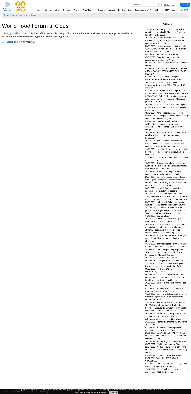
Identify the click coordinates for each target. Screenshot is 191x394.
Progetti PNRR (155, 10)
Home (39, 10)
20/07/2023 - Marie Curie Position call (161, 257)
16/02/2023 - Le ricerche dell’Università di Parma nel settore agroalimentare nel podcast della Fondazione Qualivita (166, 297)
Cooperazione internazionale (109, 10)
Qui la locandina (10, 41)
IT (185, 10)
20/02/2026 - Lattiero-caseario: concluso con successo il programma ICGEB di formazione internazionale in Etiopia (164, 40)
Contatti (180, 10)
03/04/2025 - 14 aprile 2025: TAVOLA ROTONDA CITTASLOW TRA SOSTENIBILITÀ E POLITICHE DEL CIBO (166, 71)
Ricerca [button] (76, 10)
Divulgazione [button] (127, 10)
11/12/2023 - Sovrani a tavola (158, 216)
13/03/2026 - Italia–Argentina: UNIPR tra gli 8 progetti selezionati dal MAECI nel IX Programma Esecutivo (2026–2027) (166, 32)
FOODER (165, 10)
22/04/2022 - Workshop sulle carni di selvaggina (165, 347)
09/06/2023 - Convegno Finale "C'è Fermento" (165, 260)
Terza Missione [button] (88, 10)
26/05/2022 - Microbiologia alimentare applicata (165, 341)
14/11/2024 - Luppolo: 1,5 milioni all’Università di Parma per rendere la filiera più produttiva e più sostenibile (166, 152)
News (173, 10)
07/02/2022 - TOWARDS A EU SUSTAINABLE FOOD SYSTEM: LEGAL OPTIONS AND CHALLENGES (164, 358)
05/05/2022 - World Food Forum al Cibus (162, 344)
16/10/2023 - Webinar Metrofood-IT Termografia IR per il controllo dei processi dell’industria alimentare (166, 238)
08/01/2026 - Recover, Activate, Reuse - (162, 54)
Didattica (66, 10)
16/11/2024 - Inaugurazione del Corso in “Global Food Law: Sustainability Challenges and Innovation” (165, 135)
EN (188, 10)
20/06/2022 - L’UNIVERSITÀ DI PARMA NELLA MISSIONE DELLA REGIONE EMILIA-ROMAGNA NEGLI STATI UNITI (165, 336)
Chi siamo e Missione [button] (51, 10)
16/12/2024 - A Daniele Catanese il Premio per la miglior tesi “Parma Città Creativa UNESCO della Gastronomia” (166, 107)
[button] (71, 10)
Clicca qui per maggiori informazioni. (90, 392)
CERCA (185, 4)
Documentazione (141, 10)
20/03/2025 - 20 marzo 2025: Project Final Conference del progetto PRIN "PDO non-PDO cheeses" (165, 85)
